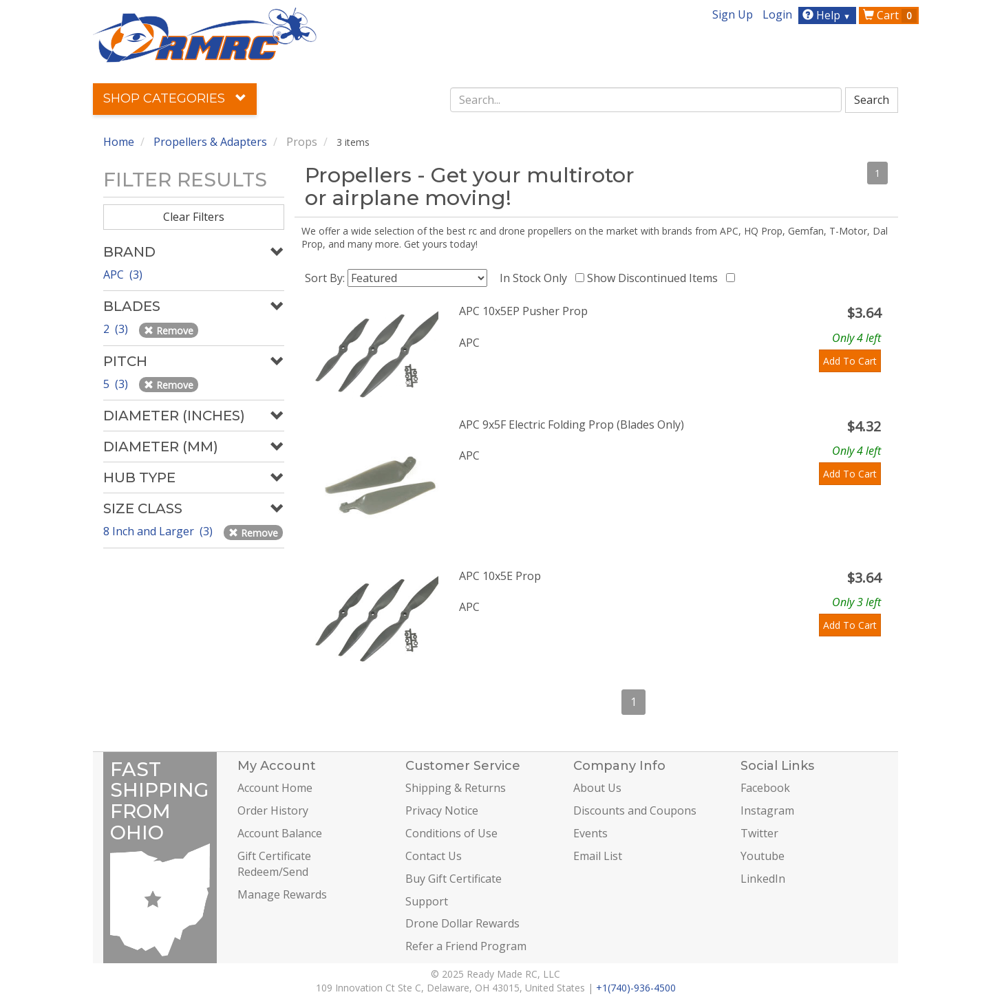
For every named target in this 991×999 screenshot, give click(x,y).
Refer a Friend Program (465, 946)
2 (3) (117, 328)
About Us (597, 787)
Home (118, 141)
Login (777, 14)
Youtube (762, 855)
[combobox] (646, 99)
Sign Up (732, 14)
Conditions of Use (451, 833)
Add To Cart (850, 360)
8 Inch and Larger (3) (159, 531)
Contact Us (433, 855)
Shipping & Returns (455, 787)
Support (426, 901)
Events (590, 833)
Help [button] (828, 15)
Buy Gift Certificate (453, 878)
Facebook (765, 787)
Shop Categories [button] (174, 98)
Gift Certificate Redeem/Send (274, 863)
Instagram (767, 810)
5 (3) (117, 383)
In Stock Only (536, 278)
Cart (890, 15)
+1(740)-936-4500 (636, 987)
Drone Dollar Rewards (462, 923)
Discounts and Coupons (634, 810)
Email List (597, 855)
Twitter (759, 833)
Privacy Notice (441, 810)
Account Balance (279, 833)
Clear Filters (193, 216)
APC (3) (122, 274)
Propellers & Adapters (210, 141)
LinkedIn (762, 878)
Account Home (274, 787)
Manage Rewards (282, 894)
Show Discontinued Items (655, 278)
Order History (272, 810)
